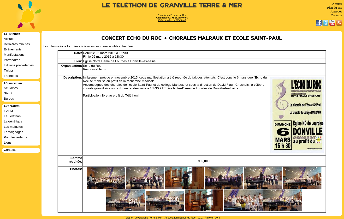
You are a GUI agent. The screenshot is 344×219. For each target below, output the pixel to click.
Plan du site (334, 7)
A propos (336, 11)
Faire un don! (212, 217)
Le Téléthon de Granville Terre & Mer (172, 5)
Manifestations (14, 54)
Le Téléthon (12, 116)
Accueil (337, 4)
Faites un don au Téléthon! (172, 20)
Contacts (336, 15)
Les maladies (13, 126)
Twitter (8, 70)
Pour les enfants (15, 137)
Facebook (11, 76)
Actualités (11, 88)
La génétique (13, 121)
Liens (8, 142)
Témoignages (13, 132)
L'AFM (8, 111)
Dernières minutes (17, 44)
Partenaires (12, 60)
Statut (8, 93)
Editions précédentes (19, 65)
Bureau (9, 98)
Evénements (13, 49)
